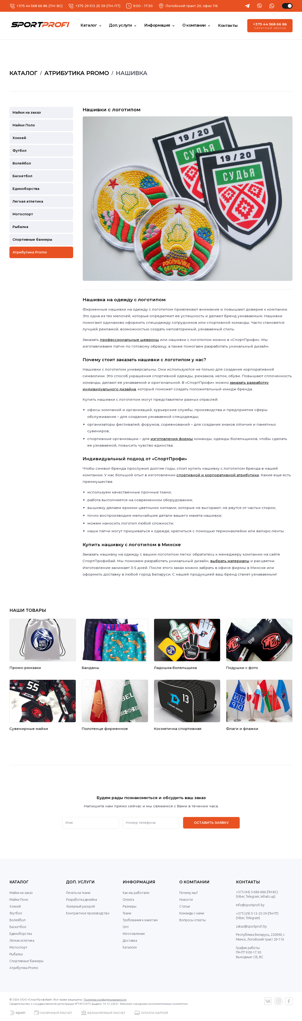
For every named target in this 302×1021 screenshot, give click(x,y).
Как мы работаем (136, 893)
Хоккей (15, 906)
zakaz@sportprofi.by (251, 926)
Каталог (19, 882)
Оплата (128, 899)
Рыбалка (16, 954)
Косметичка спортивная (177, 728)
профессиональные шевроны (129, 339)
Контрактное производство (87, 913)
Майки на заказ (21, 893)
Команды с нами (191, 913)
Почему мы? (188, 893)
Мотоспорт (18, 947)
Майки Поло (18, 899)
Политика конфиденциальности (105, 999)
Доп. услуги (80, 882)
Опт (126, 927)
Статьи (184, 906)
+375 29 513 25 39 (90, 6)
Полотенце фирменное (105, 728)
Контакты (248, 882)
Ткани (127, 913)
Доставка (130, 940)
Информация (139, 882)
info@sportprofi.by (250, 905)
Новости (186, 899)
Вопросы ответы (192, 920)
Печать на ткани (78, 893)
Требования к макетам (140, 920)
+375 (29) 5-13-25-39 (251, 913)
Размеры (129, 906)
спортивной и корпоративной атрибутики (217, 475)
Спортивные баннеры (26, 961)
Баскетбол (17, 927)
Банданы (90, 667)
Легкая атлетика (21, 940)
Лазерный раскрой (80, 906)
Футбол (15, 913)
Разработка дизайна (81, 899)
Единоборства (20, 934)
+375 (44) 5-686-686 (251, 892)
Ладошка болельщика (175, 667)
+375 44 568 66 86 (32, 6)
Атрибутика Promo (23, 968)
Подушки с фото (242, 667)
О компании (194, 882)
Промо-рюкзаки (25, 667)
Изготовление (134, 934)
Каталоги (130, 947)
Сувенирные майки (28, 728)
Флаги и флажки (242, 728)
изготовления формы (172, 438)
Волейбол (17, 920)
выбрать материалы (229, 561)
